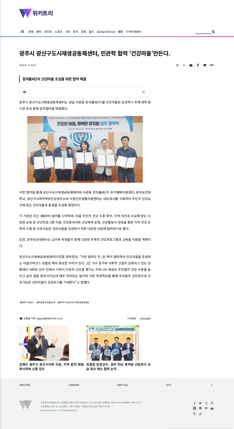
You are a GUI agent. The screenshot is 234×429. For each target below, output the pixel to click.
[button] (177, 65)
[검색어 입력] (203, 32)
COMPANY (73, 385)
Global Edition (106, 31)
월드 (91, 31)
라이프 (48, 31)
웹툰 (120, 31)
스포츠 (58, 31)
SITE (168, 385)
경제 (30, 31)
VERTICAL (122, 385)
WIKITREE (24, 385)
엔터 (38, 31)
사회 (67, 31)
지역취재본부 (133, 31)
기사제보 (131, 318)
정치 (75, 31)
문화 (83, 31)
